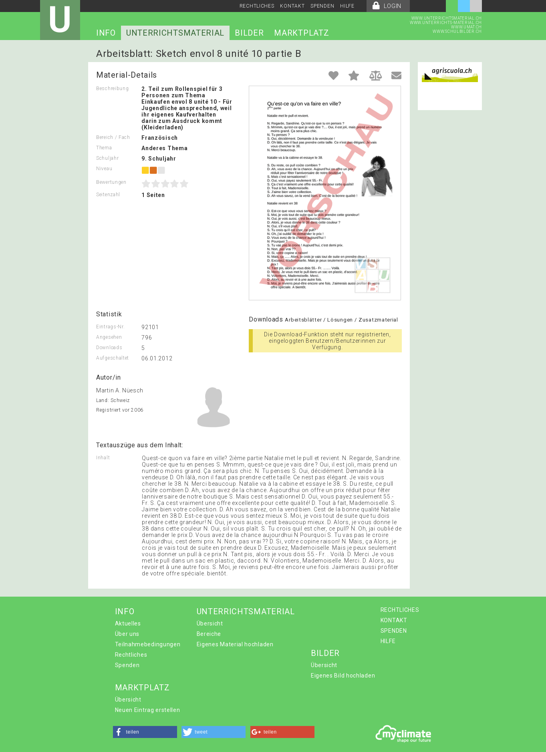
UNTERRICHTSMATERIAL (175, 33)
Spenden (127, 665)
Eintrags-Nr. (110, 327)
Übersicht (210, 623)
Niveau (104, 168)
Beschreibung (112, 88)
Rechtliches (131, 654)
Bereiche (209, 634)
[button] (145, 732)
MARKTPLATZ (301, 33)
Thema (104, 148)
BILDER (249, 33)
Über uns (127, 634)
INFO (106, 33)
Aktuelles (128, 623)
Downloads (109, 347)
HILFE (347, 6)
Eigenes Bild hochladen (343, 675)
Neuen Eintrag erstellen (147, 710)
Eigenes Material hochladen (235, 644)
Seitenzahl (108, 194)
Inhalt (103, 457)
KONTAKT (292, 6)
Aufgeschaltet (112, 358)
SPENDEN (322, 6)
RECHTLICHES (257, 6)
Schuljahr (107, 158)
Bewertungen (111, 182)
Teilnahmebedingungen (148, 644)
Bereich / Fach (113, 137)
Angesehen (109, 337)
